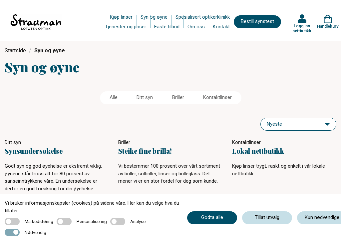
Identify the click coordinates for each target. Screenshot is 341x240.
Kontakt (221, 27)
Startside (15, 50)
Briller (178, 97)
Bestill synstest (257, 21)
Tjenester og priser (125, 27)
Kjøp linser (121, 17)
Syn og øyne (154, 17)
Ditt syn (145, 97)
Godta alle (212, 217)
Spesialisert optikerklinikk (202, 17)
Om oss (196, 27)
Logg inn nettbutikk (302, 28)
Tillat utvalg (267, 217)
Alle (114, 97)
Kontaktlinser (217, 97)
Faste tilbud (166, 27)
